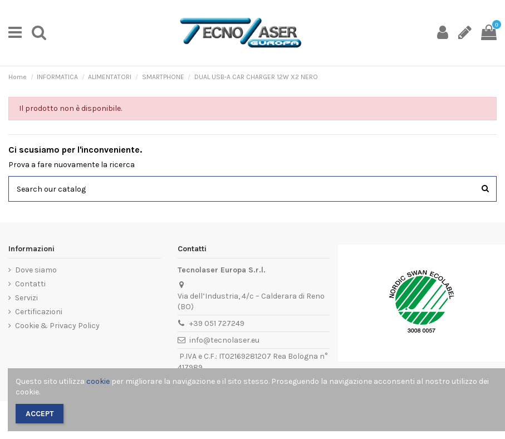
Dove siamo (36, 270)
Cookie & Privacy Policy (57, 325)
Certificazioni (38, 311)
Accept (40, 413)
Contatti (30, 284)
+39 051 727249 (216, 323)
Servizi (26, 298)
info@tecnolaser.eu (224, 340)
